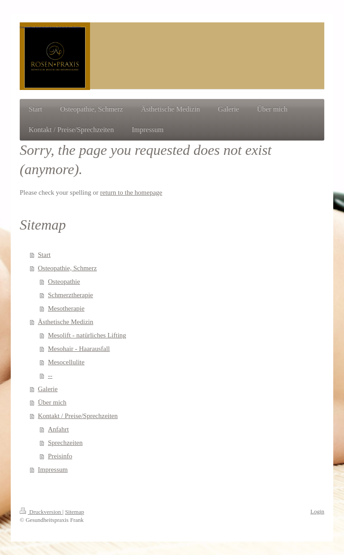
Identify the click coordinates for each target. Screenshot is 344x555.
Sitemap (74, 511)
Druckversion (41, 511)
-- (50, 375)
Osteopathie (64, 281)
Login (317, 511)
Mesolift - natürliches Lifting (87, 335)
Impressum (53, 469)
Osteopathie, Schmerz (67, 268)
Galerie (48, 389)
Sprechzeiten (65, 442)
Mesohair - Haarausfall (79, 348)
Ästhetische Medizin (66, 321)
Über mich (52, 402)
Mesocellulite (66, 362)
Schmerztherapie (70, 295)
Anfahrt (58, 429)
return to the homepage (131, 192)
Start (44, 254)
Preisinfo (60, 456)
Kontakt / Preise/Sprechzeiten (78, 415)
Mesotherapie (66, 308)
